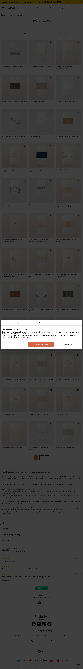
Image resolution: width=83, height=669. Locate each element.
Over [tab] (68, 323)
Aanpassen (67, 344)
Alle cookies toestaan (41, 344)
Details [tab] (41, 323)
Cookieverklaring (25, 337)
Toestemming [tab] (14, 323)
